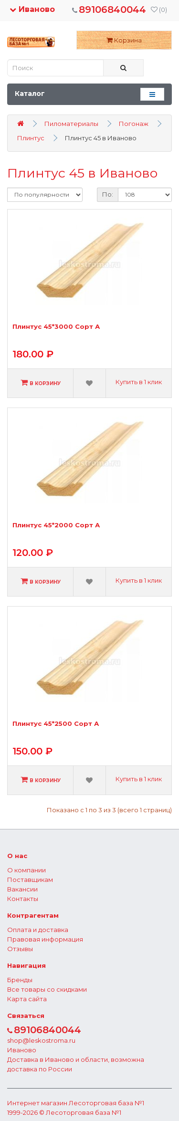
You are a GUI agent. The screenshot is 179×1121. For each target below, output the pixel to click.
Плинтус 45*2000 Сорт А (56, 525)
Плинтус (30, 138)
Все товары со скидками (47, 989)
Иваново (32, 9)
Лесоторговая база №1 (106, 1103)
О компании (26, 870)
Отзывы (20, 949)
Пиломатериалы (71, 123)
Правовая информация (45, 939)
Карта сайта (27, 999)
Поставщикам (30, 879)
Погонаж (133, 123)
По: (107, 194)
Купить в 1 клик (139, 382)
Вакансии (22, 889)
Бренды (19, 980)
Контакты (22, 898)
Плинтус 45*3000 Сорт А (56, 326)
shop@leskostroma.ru (41, 1040)
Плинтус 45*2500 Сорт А (55, 723)
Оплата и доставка (37, 929)
